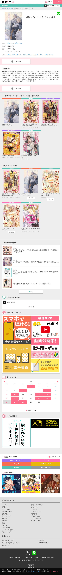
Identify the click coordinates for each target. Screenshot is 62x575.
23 (39, 398)
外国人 (29, 54)
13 (15, 394)
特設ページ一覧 (7, 511)
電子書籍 (9, 8)
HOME (4, 505)
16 (39, 394)
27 (15, 402)
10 (47, 390)
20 (15, 398)
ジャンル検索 (6, 527)
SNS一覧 (31, 307)
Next (57, 382)
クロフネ (5, 545)
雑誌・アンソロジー (16, 460)
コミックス (45, 460)
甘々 (41, 54)
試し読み (31, 198)
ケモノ (19, 54)
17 (47, 394)
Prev (4, 382)
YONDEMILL (43, 543)
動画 (3, 523)
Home (3, 8)
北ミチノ (10, 43)
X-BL (40, 540)
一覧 (31, 291)
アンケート (17, 61)
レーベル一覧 (35, 520)
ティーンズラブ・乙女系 (9, 543)
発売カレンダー (31, 410)
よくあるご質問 (24, 560)
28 (23, 402)
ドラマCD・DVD (45, 464)
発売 (50, 1)
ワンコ (36, 54)
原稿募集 (5, 520)
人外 (24, 54)
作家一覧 (5, 525)
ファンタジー (48, 54)
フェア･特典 (6, 509)
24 (47, 398)
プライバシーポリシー (33, 571)
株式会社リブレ (7, 540)
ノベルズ (16, 464)
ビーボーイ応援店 (7, 530)
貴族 (13, 54)
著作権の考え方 (47, 557)
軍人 (9, 54)
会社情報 (17, 557)
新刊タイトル (6, 507)
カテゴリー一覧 (55, 457)
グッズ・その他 (46, 467)
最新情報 (5, 514)
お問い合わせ (37, 560)
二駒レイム (18, 43)
